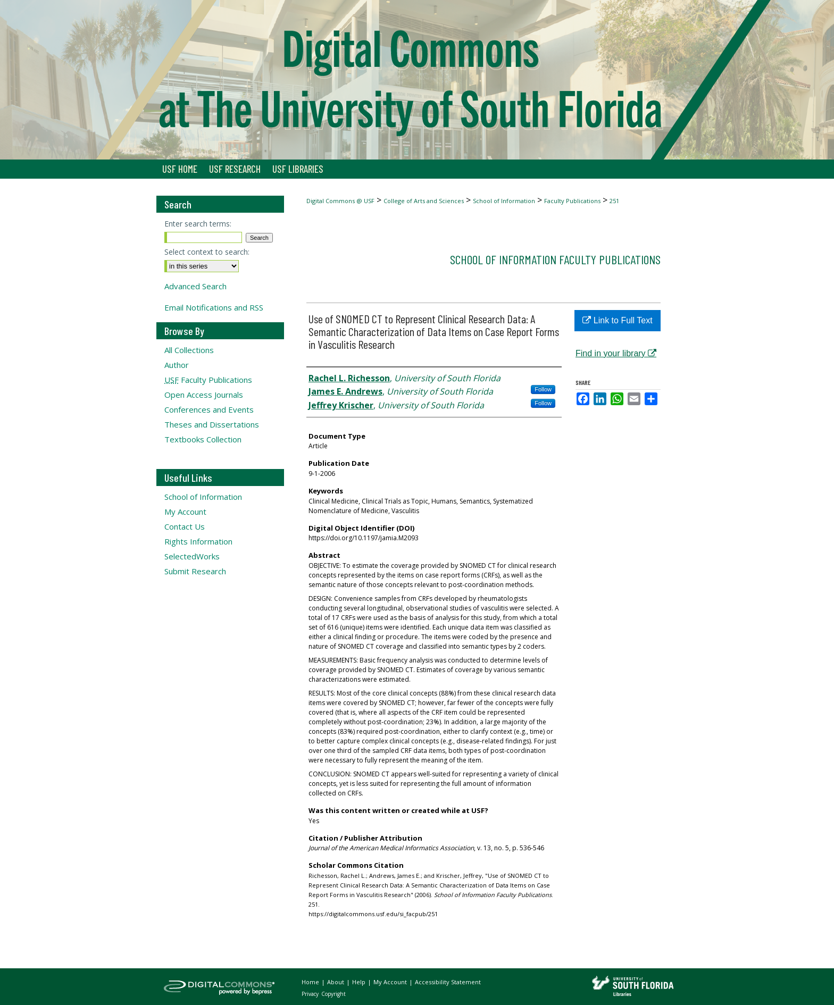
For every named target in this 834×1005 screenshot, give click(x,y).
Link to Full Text (617, 320)
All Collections (189, 350)
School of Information (504, 201)
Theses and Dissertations (211, 424)
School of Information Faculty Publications (555, 259)
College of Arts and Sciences (423, 201)
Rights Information (198, 541)
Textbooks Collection (202, 439)
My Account (185, 511)
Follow (543, 389)
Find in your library (616, 353)
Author (176, 364)
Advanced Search (195, 286)
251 (614, 201)
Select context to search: (206, 252)
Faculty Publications (572, 201)
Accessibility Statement (448, 982)
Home (311, 982)
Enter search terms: (197, 224)
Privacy (311, 994)
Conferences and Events (209, 409)
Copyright (333, 994)
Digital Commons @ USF (340, 201)
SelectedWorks (192, 556)
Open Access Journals (203, 394)
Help (359, 982)
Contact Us (184, 526)
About (336, 982)
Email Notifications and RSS (213, 307)
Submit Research (195, 571)
